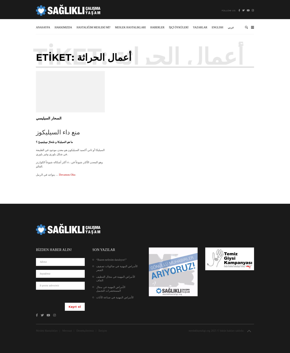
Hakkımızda (63, 27)
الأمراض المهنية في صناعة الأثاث (115, 297)
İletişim (103, 330)
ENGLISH (217, 27)
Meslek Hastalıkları (130, 27)
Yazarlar (200, 27)
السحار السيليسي (48, 118)
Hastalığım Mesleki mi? (93, 27)
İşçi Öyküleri (178, 27)
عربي (231, 27)
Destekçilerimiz (85, 330)
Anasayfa (43, 27)
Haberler (157, 27)
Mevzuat (67, 330)
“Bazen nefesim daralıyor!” (111, 259)
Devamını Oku (67, 174)
